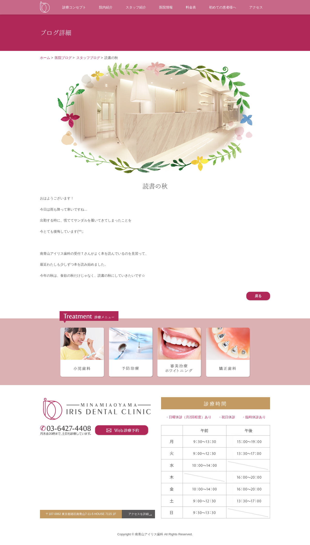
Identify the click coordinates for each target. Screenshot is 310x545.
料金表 (191, 7)
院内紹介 (106, 7)
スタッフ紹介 (136, 7)
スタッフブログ (88, 58)
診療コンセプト (74, 7)
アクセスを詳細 (138, 514)
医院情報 (166, 7)
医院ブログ (63, 58)
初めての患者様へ (222, 7)
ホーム (45, 58)
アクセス (256, 7)
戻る (258, 296)
